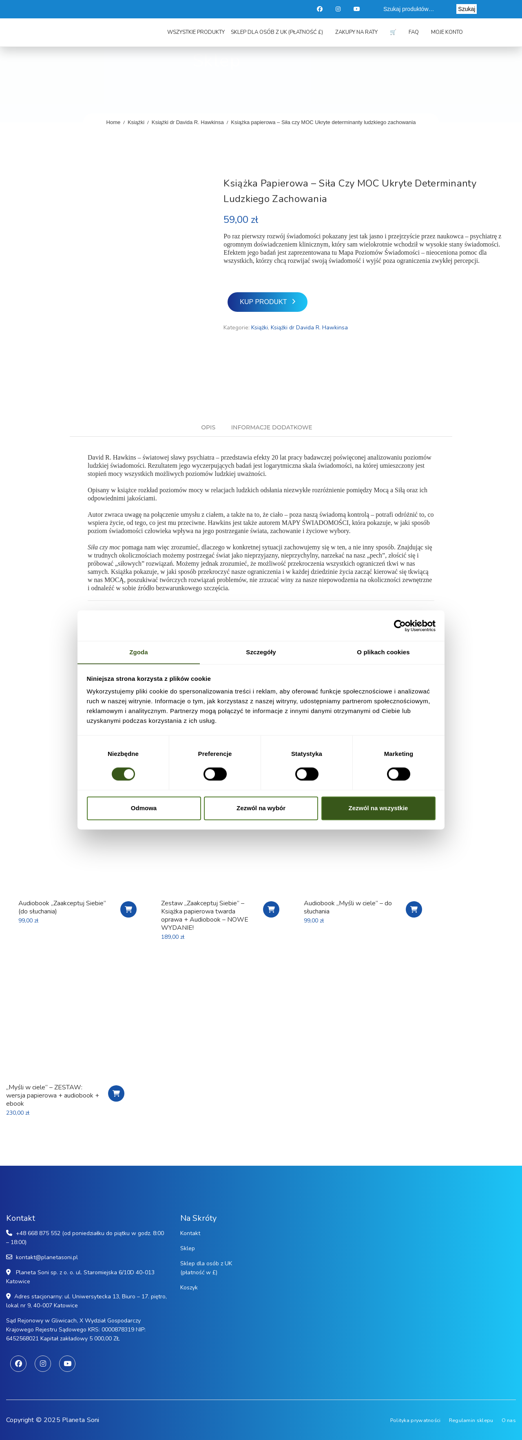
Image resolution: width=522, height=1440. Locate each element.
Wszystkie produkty (196, 33)
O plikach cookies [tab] (383, 652)
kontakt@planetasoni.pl (47, 1257)
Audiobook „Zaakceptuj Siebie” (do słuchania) (62, 907)
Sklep (187, 1248)
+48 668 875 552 (38, 1233)
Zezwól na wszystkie (378, 808)
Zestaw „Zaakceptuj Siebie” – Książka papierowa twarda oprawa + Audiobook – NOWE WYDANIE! (204, 915)
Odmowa (144, 808)
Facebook (319, 9)
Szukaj (466, 9)
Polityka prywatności (414, 1420)
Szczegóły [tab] (261, 652)
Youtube (357, 9)
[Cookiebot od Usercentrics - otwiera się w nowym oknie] (400, 625)
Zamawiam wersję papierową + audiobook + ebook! (116, 1093)
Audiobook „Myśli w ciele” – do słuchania (348, 907)
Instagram (339, 9)
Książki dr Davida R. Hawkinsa (188, 122)
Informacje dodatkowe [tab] (271, 427)
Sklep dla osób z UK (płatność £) (277, 33)
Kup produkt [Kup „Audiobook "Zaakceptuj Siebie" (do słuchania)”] (128, 909)
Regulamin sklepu (471, 1420)
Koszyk (189, 1287)
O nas (509, 1420)
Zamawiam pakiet (271, 909)
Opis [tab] (208, 427)
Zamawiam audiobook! (414, 909)
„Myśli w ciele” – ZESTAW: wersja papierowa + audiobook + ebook (52, 1095)
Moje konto (447, 33)
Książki (136, 122)
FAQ (414, 33)
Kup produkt (263, 301)
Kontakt (190, 1233)
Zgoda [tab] (138, 652)
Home (113, 122)
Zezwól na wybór (261, 808)
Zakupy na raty (356, 33)
